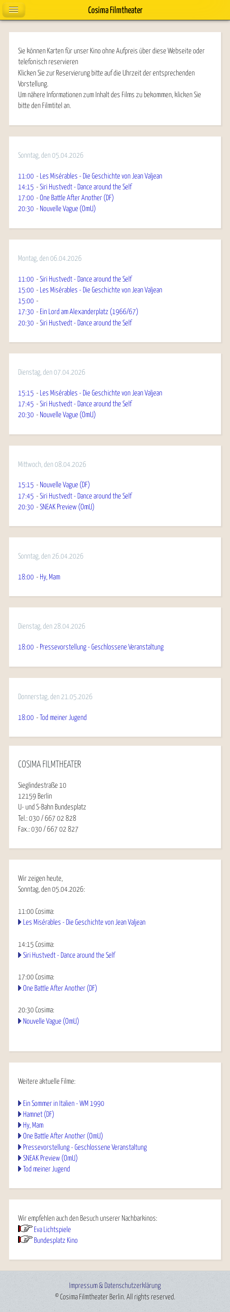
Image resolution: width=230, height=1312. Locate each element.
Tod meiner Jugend (46, 1169)
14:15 (26, 187)
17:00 (26, 198)
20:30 (26, 208)
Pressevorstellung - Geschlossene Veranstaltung (85, 1147)
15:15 (26, 393)
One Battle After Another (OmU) (63, 1136)
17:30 (26, 311)
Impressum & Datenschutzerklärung (115, 1285)
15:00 (26, 290)
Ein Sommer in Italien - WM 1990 (63, 1103)
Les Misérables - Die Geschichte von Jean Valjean (84, 922)
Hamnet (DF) (38, 1114)
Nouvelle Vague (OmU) (51, 1021)
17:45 (26, 404)
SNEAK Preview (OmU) (50, 1158)
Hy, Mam (33, 1125)
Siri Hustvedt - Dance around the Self (69, 955)
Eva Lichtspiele (52, 1229)
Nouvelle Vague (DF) (65, 485)
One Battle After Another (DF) (60, 988)
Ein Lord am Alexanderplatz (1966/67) (89, 311)
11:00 (26, 176)
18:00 (26, 577)
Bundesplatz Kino (56, 1240)
